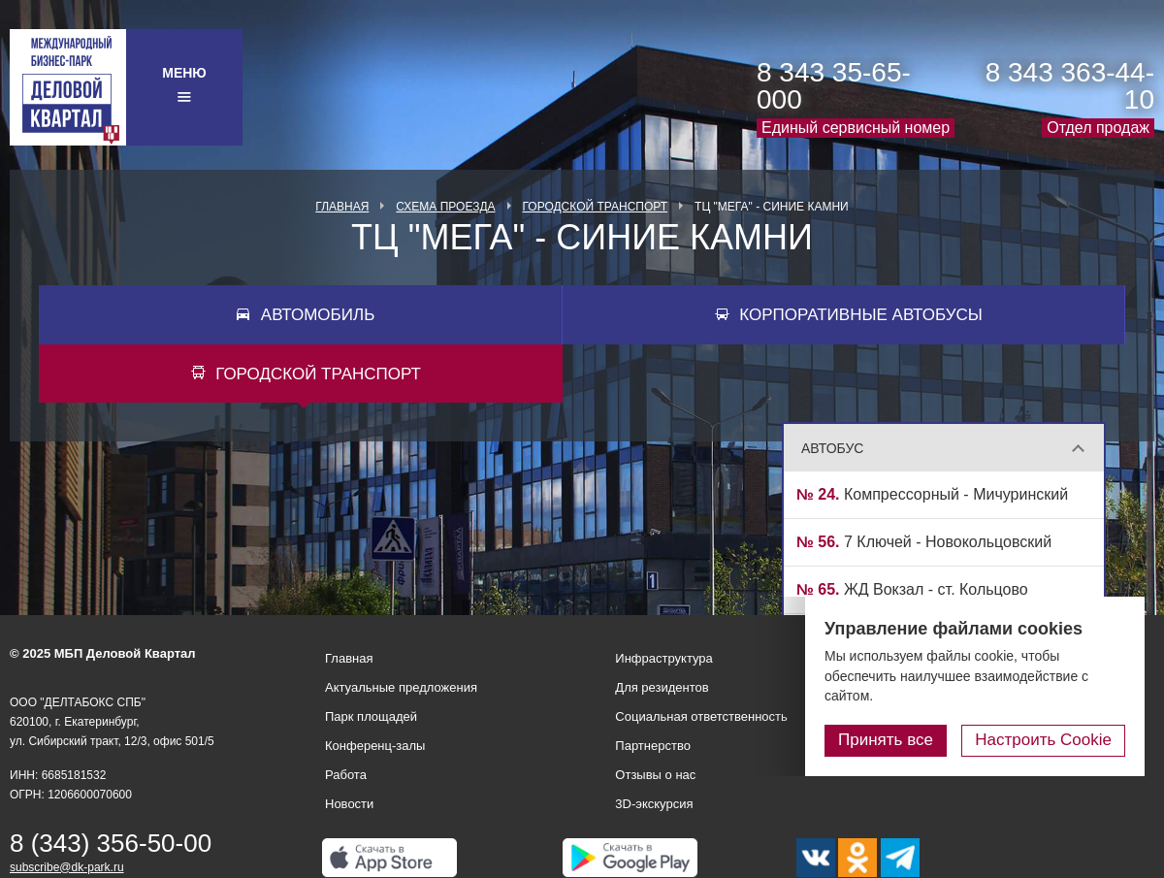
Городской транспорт (595, 206)
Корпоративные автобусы (861, 315)
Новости (349, 804)
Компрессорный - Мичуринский (932, 494)
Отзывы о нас (655, 774)
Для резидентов (661, 687)
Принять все (885, 740)
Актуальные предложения (401, 687)
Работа (346, 774)
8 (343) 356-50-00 (110, 843)
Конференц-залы (375, 745)
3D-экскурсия (654, 804)
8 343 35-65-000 (834, 85)
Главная (342, 206)
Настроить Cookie (1043, 740)
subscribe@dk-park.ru (67, 867)
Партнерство (653, 745)
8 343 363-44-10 (1070, 85)
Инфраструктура (663, 658)
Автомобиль (317, 315)
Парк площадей (371, 716)
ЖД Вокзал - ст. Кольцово (912, 589)
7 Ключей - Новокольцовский (923, 542)
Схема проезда (445, 206)
